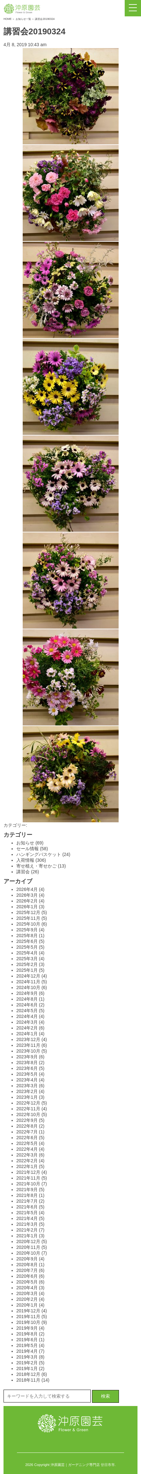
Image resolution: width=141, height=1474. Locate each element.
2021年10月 (28, 1183)
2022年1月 (27, 1166)
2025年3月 (27, 958)
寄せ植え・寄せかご (36, 865)
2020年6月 (27, 1276)
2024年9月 (27, 993)
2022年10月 (28, 1114)
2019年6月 (27, 1339)
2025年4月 (27, 952)
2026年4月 (27, 889)
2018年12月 (28, 1374)
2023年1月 (27, 1097)
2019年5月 (27, 1345)
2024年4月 (27, 1016)
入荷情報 (25, 860)
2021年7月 (27, 1201)
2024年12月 (28, 975)
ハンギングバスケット (38, 854)
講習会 (23, 871)
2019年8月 (27, 1333)
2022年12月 (28, 1103)
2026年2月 (27, 900)
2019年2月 (27, 1362)
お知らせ (25, 842)
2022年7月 (27, 1131)
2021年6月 (27, 1206)
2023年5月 (27, 1074)
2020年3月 (27, 1293)
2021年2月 (27, 1230)
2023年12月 (28, 1039)
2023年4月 (27, 1079)
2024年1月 (27, 1033)
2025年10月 (28, 924)
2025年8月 (27, 935)
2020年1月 (27, 1305)
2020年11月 (28, 1247)
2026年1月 (27, 906)
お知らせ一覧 (23, 19)
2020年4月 (27, 1287)
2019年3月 (27, 1357)
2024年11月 (28, 981)
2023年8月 (27, 1062)
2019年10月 (28, 1322)
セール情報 (27, 848)
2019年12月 (28, 1310)
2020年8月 (27, 1264)
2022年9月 (27, 1120)
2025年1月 (27, 970)
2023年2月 (27, 1091)
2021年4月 (27, 1218)
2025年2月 (27, 964)
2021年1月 (27, 1235)
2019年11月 (28, 1316)
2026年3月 (27, 895)
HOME (8, 19)
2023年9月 (27, 1056)
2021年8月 (27, 1195)
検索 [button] (105, 1396)
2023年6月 (27, 1068)
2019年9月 (27, 1328)
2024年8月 (27, 999)
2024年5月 (27, 1010)
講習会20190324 (35, 31)
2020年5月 (27, 1281)
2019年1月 (27, 1368)
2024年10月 (28, 987)
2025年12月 (28, 912)
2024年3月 (27, 1022)
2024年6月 (27, 1004)
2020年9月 (27, 1258)
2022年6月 (27, 1137)
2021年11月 (28, 1178)
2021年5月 (27, 1212)
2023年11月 (28, 1045)
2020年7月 (27, 1270)
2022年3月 (27, 1154)
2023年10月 (28, 1051)
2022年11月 (28, 1108)
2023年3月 (27, 1085)
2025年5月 (27, 947)
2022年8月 (27, 1126)
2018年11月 (28, 1380)
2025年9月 (27, 929)
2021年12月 (28, 1172)
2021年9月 (27, 1189)
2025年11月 (28, 918)
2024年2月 (27, 1027)
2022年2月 (27, 1160)
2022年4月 (27, 1149)
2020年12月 (28, 1241)
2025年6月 (27, 941)
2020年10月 (28, 1253)
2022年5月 (27, 1143)
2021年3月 (27, 1224)
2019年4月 (27, 1351)
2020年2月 (27, 1299)
